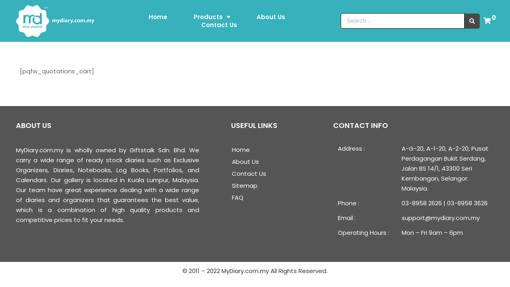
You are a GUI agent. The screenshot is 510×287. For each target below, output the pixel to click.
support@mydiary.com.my (441, 218)
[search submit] (472, 21)
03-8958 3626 (467, 203)
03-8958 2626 (422, 203)
